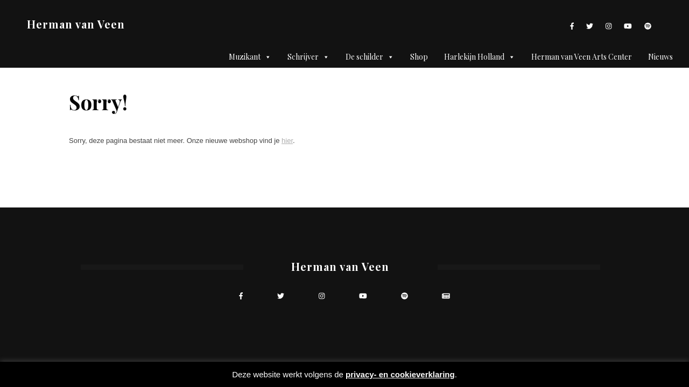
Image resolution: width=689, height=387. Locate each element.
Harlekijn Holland (479, 57)
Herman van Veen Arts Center (581, 57)
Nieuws (660, 57)
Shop (419, 57)
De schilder (370, 57)
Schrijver (308, 57)
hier (287, 141)
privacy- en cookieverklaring (400, 374)
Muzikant (250, 57)
